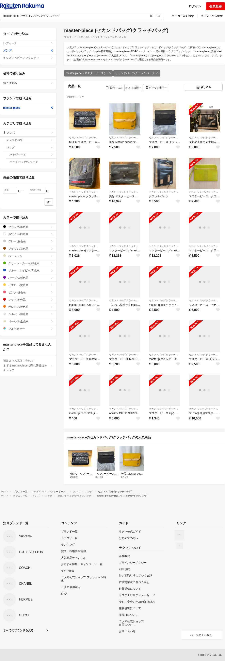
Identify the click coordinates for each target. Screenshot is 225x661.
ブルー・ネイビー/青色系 (28, 270)
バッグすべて (31, 154)
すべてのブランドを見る (18, 630)
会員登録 (215, 6)
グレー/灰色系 (28, 241)
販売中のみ (114, 87)
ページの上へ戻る (201, 635)
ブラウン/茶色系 (28, 248)
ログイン (195, 6)
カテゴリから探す (183, 16)
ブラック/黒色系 (28, 227)
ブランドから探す (212, 16)
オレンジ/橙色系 (28, 306)
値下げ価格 (28, 82)
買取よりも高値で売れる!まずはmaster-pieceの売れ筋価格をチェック (28, 365)
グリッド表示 (156, 87)
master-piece (28, 107)
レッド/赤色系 (28, 299)
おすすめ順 (133, 87)
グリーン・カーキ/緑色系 (28, 263)
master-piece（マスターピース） (88, 73)
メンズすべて (29, 140)
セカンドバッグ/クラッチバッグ (137, 73)
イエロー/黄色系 (28, 285)
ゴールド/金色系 (28, 321)
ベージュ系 (28, 256)
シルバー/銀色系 (28, 314)
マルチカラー (28, 328)
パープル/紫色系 (28, 277)
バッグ (29, 147)
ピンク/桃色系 (28, 292)
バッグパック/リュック (31, 161)
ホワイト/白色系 (28, 234)
